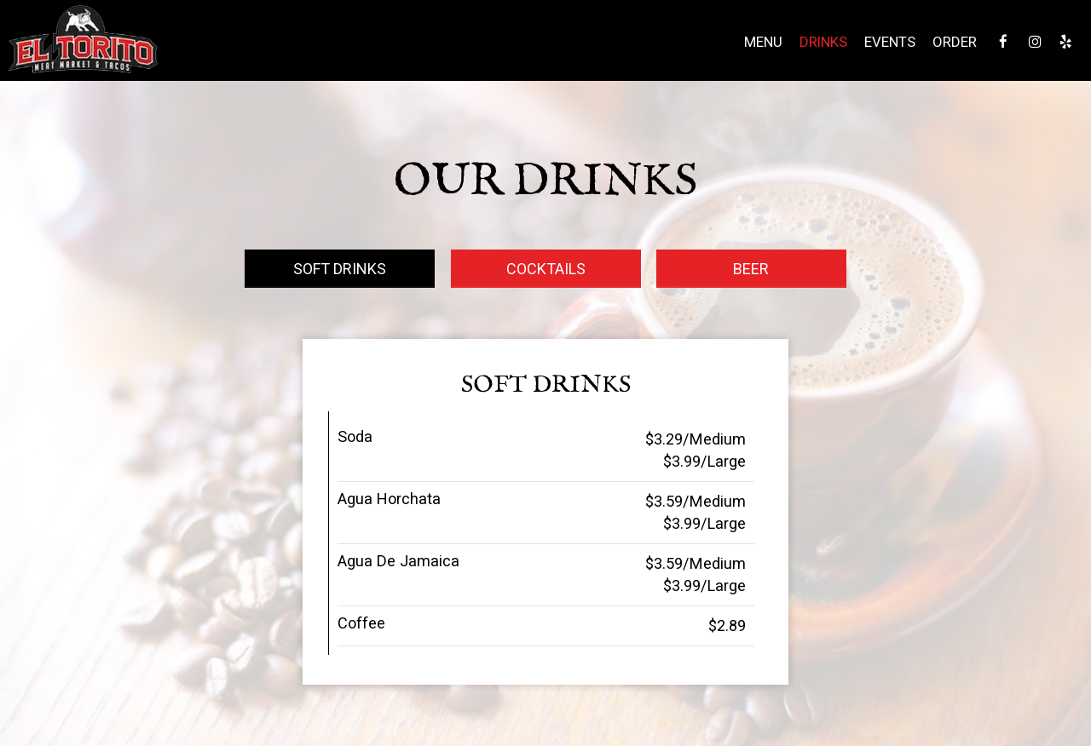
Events (888, 42)
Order (953, 42)
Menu (761, 42)
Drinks (822, 42)
